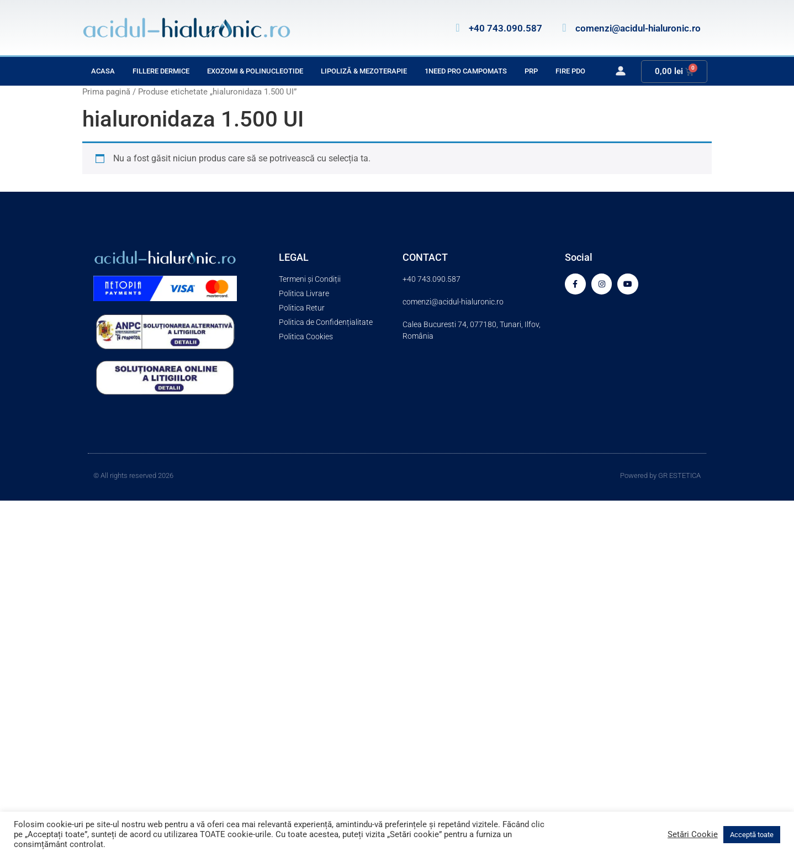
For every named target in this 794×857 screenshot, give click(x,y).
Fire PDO (570, 71)
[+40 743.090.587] (457, 27)
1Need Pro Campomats (466, 71)
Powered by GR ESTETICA (660, 475)
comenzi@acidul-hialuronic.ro (638, 28)
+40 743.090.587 (505, 28)
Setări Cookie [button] (693, 834)
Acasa (103, 71)
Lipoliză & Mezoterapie (364, 71)
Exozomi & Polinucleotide (255, 71)
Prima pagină (106, 92)
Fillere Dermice (161, 71)
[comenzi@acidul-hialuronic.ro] (564, 27)
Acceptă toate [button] (752, 834)
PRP (531, 71)
